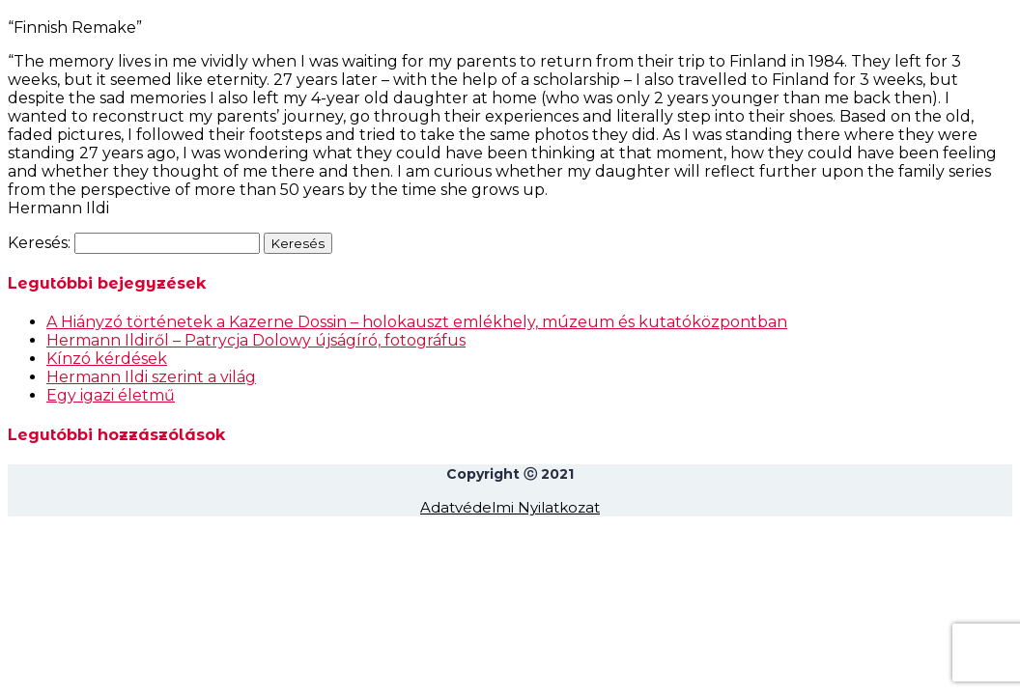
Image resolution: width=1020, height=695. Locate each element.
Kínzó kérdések (106, 358)
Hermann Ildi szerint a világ (151, 377)
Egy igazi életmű (110, 395)
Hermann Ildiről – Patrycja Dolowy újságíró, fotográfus (256, 340)
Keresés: (39, 243)
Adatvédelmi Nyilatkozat (510, 507)
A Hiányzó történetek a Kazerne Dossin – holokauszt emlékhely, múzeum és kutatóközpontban (416, 322)
